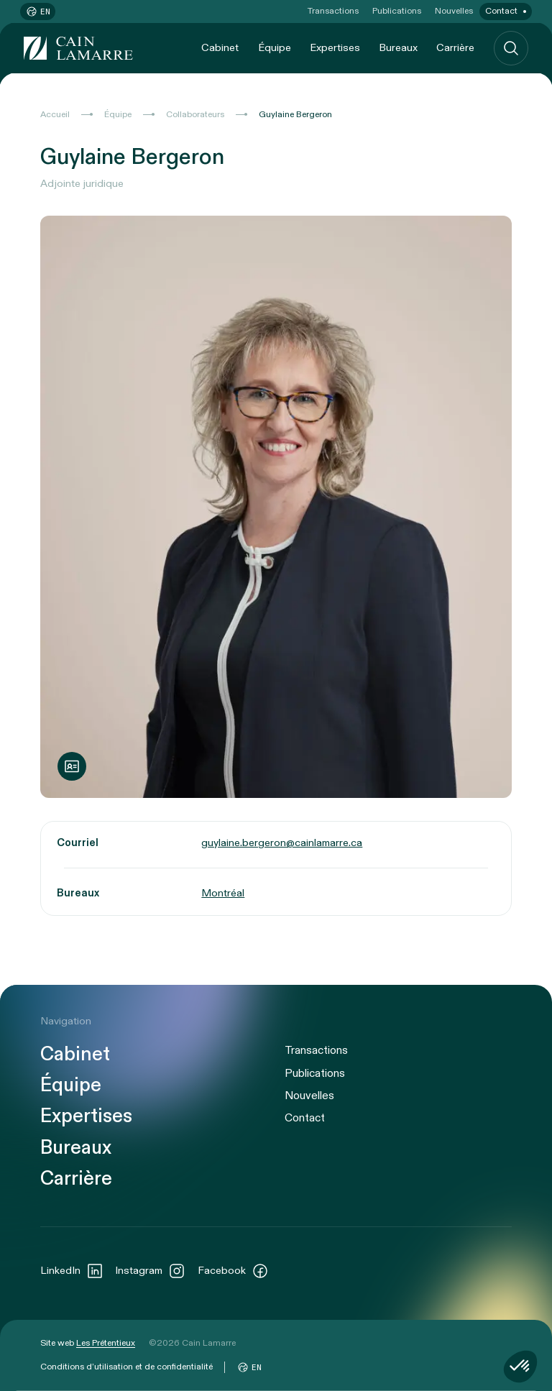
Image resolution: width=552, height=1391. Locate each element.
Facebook (233, 1271)
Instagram (150, 1271)
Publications (396, 11)
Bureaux (398, 48)
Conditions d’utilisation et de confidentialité (126, 1366)
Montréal (222, 893)
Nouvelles (454, 11)
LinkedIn (72, 1271)
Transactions (333, 11)
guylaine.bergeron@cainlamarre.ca (281, 843)
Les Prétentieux (105, 1343)
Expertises (335, 48)
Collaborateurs (195, 114)
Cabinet (220, 48)
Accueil (55, 114)
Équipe (274, 48)
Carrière (455, 48)
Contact (501, 11)
